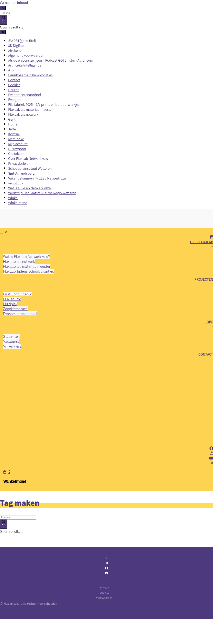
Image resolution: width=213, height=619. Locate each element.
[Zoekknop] (3, 524)
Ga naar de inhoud (14, 2)
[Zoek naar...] (18, 517)
